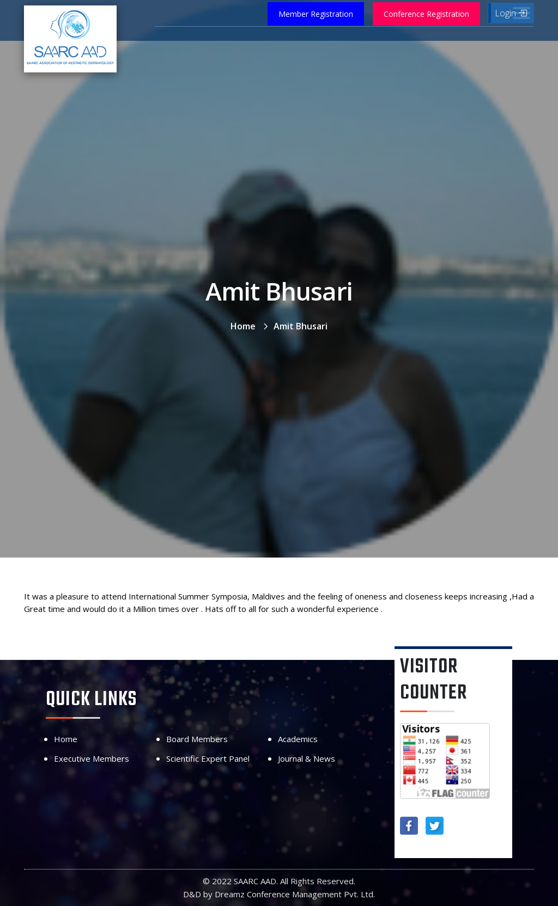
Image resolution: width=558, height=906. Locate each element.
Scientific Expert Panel (208, 758)
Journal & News (306, 758)
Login (511, 13)
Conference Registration (426, 14)
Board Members (197, 738)
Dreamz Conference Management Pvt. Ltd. (295, 894)
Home (243, 326)
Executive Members (91, 758)
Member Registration (315, 14)
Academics (298, 738)
